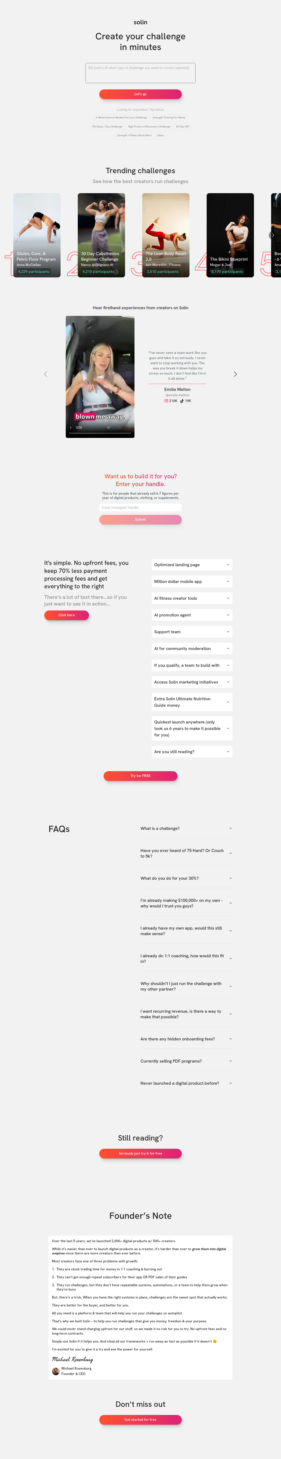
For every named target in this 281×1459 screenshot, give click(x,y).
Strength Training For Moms (169, 117)
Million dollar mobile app (192, 581)
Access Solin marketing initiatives (192, 682)
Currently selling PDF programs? (186, 1061)
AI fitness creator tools (192, 598)
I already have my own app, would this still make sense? (186, 930)
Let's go (140, 94)
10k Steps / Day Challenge (107, 126)
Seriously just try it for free (140, 1153)
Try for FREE (140, 776)
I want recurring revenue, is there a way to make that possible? (186, 1014)
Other (160, 135)
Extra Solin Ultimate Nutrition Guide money (192, 702)
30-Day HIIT (182, 126)
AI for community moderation (192, 648)
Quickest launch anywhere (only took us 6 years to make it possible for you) (192, 728)
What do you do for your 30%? (186, 878)
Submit (140, 519)
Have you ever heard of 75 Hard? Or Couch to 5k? (186, 853)
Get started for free (140, 1419)
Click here (66, 615)
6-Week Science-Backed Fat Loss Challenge (121, 117)
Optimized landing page (192, 564)
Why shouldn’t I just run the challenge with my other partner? (186, 986)
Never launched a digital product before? (186, 1083)
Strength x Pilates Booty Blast (134, 135)
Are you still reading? (192, 751)
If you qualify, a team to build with (192, 665)
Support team (192, 632)
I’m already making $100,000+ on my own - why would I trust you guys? (186, 903)
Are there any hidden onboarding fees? (186, 1039)
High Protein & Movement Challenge (149, 126)
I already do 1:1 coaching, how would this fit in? (186, 958)
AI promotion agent (192, 615)
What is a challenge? (186, 828)
